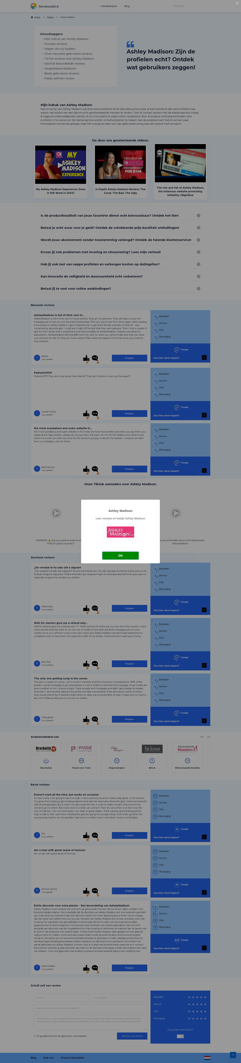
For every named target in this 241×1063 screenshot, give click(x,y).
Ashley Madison (120, 511)
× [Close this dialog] (237, 3)
